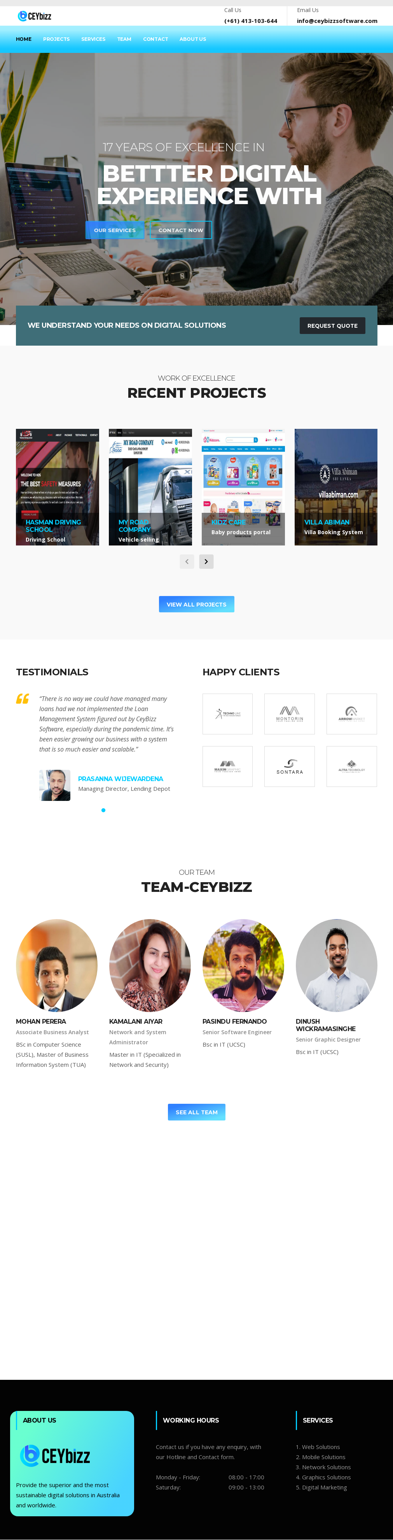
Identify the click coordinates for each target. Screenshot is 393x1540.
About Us (193, 39)
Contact (155, 39)
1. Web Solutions (318, 1447)
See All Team (196, 1112)
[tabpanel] (196, 189)
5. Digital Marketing (321, 1488)
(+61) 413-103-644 (250, 20)
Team (124, 39)
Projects (56, 39)
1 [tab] (103, 811)
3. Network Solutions (323, 1468)
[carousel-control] (187, 561)
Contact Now (41, 230)
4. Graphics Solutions (323, 1478)
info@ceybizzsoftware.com (337, 20)
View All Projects (196, 604)
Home (23, 39)
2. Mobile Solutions (321, 1457)
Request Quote (332, 325)
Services (93, 39)
